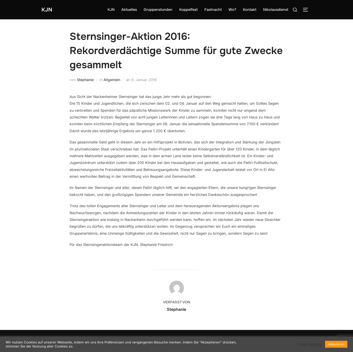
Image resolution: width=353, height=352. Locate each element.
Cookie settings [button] (309, 344)
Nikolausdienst (275, 9)
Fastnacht (213, 9)
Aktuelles (129, 9)
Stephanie (85, 79)
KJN (47, 9)
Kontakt (249, 9)
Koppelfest (188, 9)
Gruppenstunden (158, 9)
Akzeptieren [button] (336, 344)
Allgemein (112, 79)
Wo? (232, 9)
